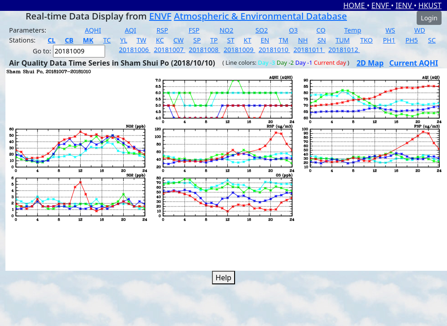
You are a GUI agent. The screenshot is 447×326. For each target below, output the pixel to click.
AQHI (93, 30)
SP (197, 40)
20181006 (135, 49)
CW (178, 40)
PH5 (411, 40)
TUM (343, 40)
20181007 (170, 49)
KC (160, 40)
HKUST (430, 5)
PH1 (389, 40)
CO (321, 30)
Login (429, 18)
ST (230, 40)
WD (419, 30)
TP (214, 40)
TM (283, 40)
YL (123, 40)
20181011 (309, 49)
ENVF (381, 5)
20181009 (239, 49)
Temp (352, 30)
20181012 (344, 49)
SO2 (261, 30)
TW (141, 40)
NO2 (226, 30)
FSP (193, 30)
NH (303, 40)
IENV (404, 5)
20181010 (274, 49)
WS (390, 30)
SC (432, 40)
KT (247, 40)
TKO (366, 40)
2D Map (370, 63)
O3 (293, 30)
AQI (130, 30)
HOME (355, 5)
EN (265, 40)
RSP (162, 30)
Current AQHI (413, 63)
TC (107, 40)
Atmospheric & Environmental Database (260, 16)
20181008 (205, 49)
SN (321, 40)
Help (223, 278)
